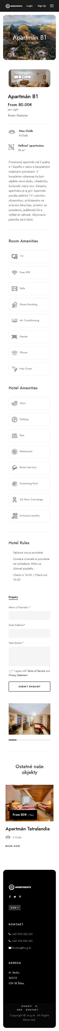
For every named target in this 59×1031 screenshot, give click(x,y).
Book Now (13, 846)
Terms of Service (36, 671)
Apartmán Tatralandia (28, 828)
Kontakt (32, 1009)
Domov (27, 1006)
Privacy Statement (18, 675)
